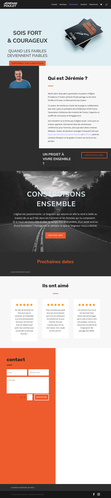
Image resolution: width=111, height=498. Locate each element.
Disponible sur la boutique (27, 63)
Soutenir (84, 4)
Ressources (93, 4)
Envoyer (41, 397)
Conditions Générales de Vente (22, 487)
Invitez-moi (55, 235)
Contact (54, 4)
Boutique (63, 4)
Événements (73, 4)
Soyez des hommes (56, 134)
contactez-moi (94, 155)
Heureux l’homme (73, 134)
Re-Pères (87, 134)
